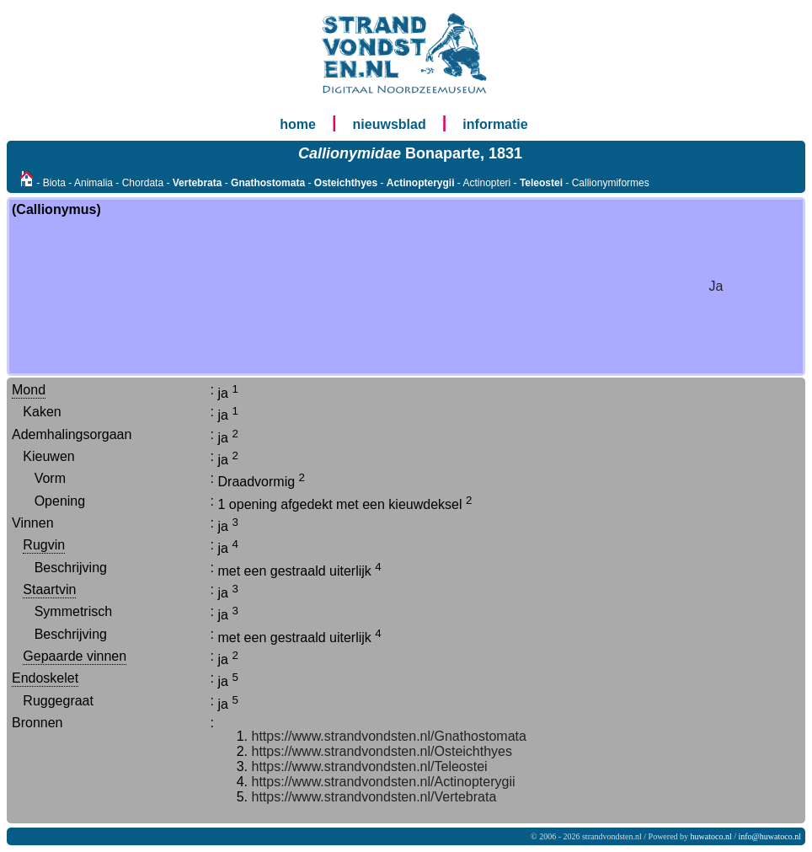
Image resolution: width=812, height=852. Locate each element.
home (298, 124)
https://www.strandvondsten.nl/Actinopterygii (384, 781)
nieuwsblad (389, 124)
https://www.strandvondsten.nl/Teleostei (370, 766)
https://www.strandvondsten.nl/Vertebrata (374, 797)
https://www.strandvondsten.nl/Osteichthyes (382, 751)
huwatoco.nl (711, 836)
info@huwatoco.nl (770, 836)
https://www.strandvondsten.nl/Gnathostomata (389, 736)
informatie (494, 124)
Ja (716, 286)
